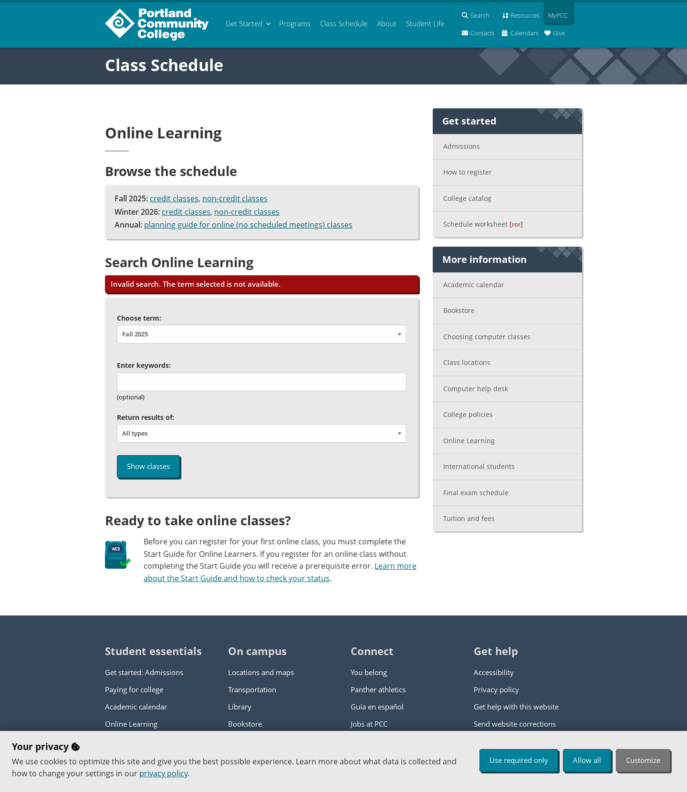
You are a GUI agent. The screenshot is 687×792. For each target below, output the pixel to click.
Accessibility (494, 672)
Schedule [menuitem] (343, 23)
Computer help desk (475, 388)
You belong (369, 672)
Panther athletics (378, 689)
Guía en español (377, 706)
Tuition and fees (469, 518)
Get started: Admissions (144, 672)
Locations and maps (261, 672)
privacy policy (163, 773)
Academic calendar (473, 284)
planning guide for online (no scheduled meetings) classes (248, 224)
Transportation (252, 689)
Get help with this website (516, 706)
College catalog (467, 198)
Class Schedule (164, 65)
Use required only (518, 760)
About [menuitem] (386, 23)
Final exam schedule (476, 492)
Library (239, 706)
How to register (467, 172)
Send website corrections (515, 724)
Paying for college (134, 689)
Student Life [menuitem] (425, 23)
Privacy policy (496, 689)
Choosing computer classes (487, 336)
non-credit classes (235, 198)
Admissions (461, 146)
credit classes (174, 198)
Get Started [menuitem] (244, 23)
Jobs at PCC (369, 724)
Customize (643, 760)
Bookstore (459, 310)
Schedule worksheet (483, 224)
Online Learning (469, 440)
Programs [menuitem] (295, 23)
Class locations (466, 362)
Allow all (587, 760)
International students (479, 466)
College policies (468, 414)
